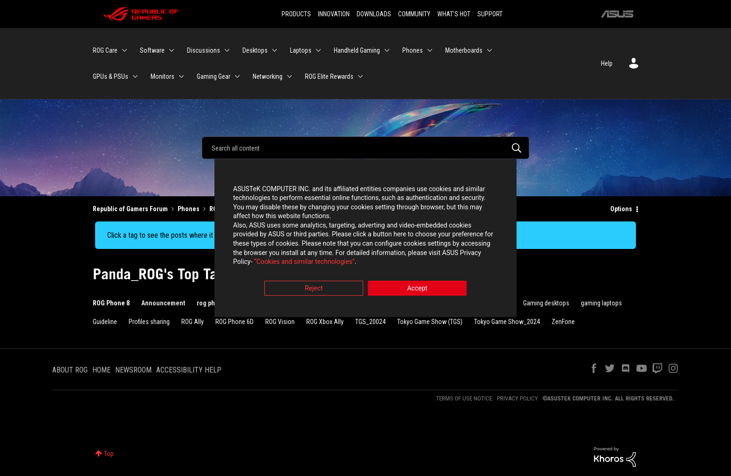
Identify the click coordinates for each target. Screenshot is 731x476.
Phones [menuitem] (412, 50)
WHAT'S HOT (453, 14)
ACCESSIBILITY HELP (188, 370)
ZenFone (563, 321)
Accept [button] (417, 289)
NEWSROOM (133, 370)
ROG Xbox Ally (325, 321)
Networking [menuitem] (268, 76)
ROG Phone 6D (234, 321)
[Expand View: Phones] (429, 50)
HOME (101, 370)
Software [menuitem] (152, 50)
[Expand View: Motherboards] (489, 50)
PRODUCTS (296, 14)
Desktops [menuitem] (255, 50)
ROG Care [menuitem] (105, 50)
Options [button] (621, 209)
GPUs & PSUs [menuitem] (110, 76)
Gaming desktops (546, 303)
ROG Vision (280, 321)
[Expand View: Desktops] (274, 50)
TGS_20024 (370, 321)
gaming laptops (601, 303)
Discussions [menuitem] (203, 50)
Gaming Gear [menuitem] (213, 76)
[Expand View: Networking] (289, 76)
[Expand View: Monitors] (181, 76)
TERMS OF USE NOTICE (464, 398)
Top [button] (109, 453)
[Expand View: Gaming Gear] (237, 76)
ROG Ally (192, 321)
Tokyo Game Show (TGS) (429, 321)
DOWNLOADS (374, 14)
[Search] (365, 148)
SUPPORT (490, 14)
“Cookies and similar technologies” (304, 263)
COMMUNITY (414, 14)
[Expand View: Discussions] (227, 50)
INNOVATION (334, 14)
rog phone (211, 303)
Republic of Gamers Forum (130, 209)
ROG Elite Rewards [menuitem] (329, 76)
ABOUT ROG (70, 370)
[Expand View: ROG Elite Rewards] (360, 76)
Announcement (163, 303)
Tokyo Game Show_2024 (507, 321)
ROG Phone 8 (111, 303)
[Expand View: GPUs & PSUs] (135, 76)
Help (607, 63)
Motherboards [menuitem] (464, 50)
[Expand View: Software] (171, 50)
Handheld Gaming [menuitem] (357, 50)
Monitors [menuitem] (162, 76)
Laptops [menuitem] (300, 50)
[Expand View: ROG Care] (124, 50)
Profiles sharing (149, 321)
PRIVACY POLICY (517, 398)
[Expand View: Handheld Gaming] (387, 50)
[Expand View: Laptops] (318, 50)
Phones (189, 209)
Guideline (105, 321)
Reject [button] (314, 289)
